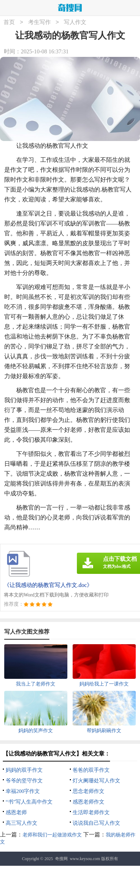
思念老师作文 (88, 791)
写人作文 (75, 22)
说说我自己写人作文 (96, 823)
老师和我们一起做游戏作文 (52, 834)
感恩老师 (16, 812)
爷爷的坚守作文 (24, 780)
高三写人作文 (21, 823)
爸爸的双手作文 (91, 770)
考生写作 (39, 22)
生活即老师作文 (91, 812)
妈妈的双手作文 (24, 770)
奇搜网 (61, 858)
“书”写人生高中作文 (29, 802)
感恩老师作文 (88, 802)
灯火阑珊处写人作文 (96, 780)
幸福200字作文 (23, 791)
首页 (9, 22)
